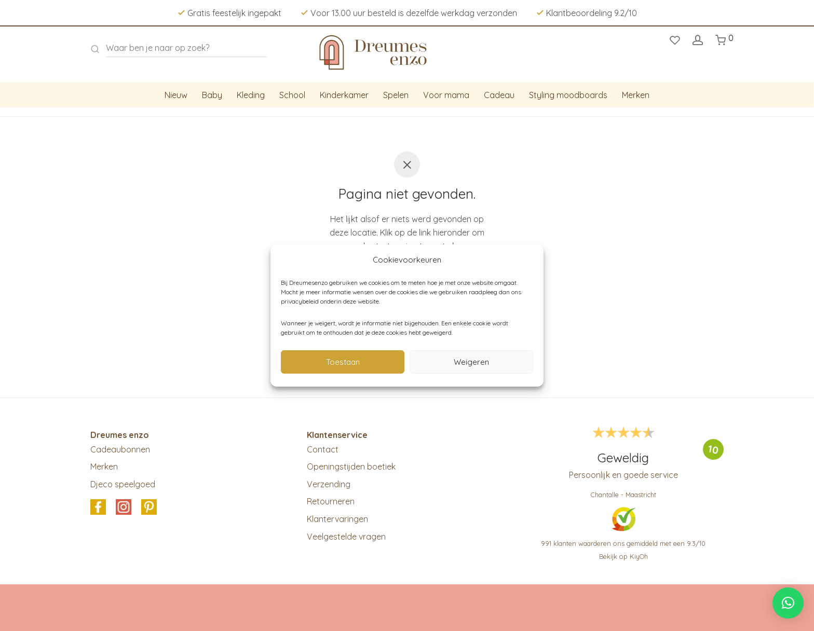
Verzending (328, 484)
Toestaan (343, 362)
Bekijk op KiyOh (623, 556)
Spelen (396, 95)
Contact (322, 449)
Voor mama (446, 95)
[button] (788, 603)
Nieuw (176, 95)
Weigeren (471, 362)
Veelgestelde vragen (346, 536)
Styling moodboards (568, 95)
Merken (635, 95)
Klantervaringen (337, 519)
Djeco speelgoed (122, 484)
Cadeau (499, 95)
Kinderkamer (344, 95)
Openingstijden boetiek (351, 466)
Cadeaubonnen (120, 449)
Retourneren (331, 501)
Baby (212, 95)
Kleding (251, 95)
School (292, 95)
